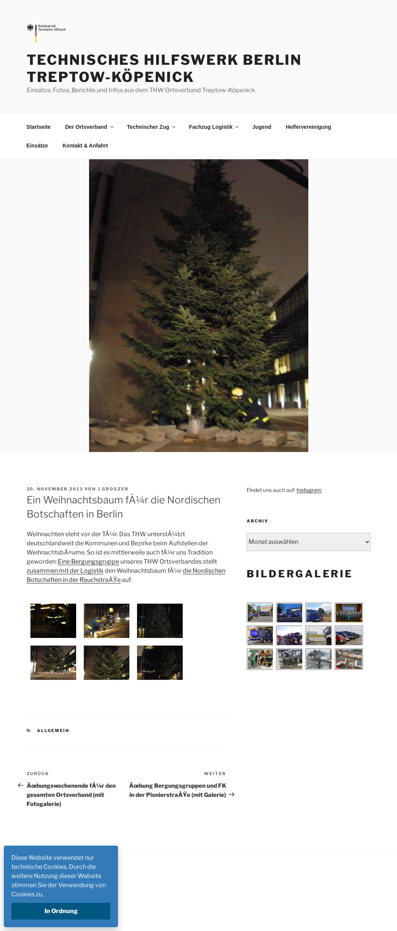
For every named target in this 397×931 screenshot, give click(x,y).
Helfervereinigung (308, 127)
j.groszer (113, 489)
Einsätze (37, 146)
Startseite (38, 127)
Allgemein (53, 730)
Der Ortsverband (89, 127)
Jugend (261, 127)
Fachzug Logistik (214, 127)
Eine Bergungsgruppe (88, 561)
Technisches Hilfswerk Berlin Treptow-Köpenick (164, 68)
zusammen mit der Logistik (65, 570)
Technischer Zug (152, 127)
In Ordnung (61, 911)
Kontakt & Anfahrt (85, 146)
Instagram (309, 490)
